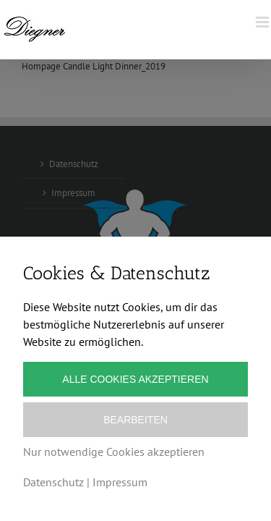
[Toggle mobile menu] (263, 22)
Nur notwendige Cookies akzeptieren (114, 451)
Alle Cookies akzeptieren (135, 379)
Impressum (120, 482)
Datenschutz (53, 482)
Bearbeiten (135, 419)
